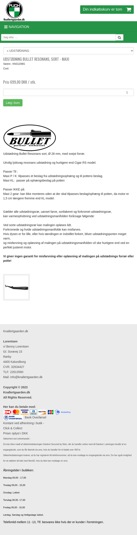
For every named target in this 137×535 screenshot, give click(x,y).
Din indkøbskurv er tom (107, 9)
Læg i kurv (13, 102)
